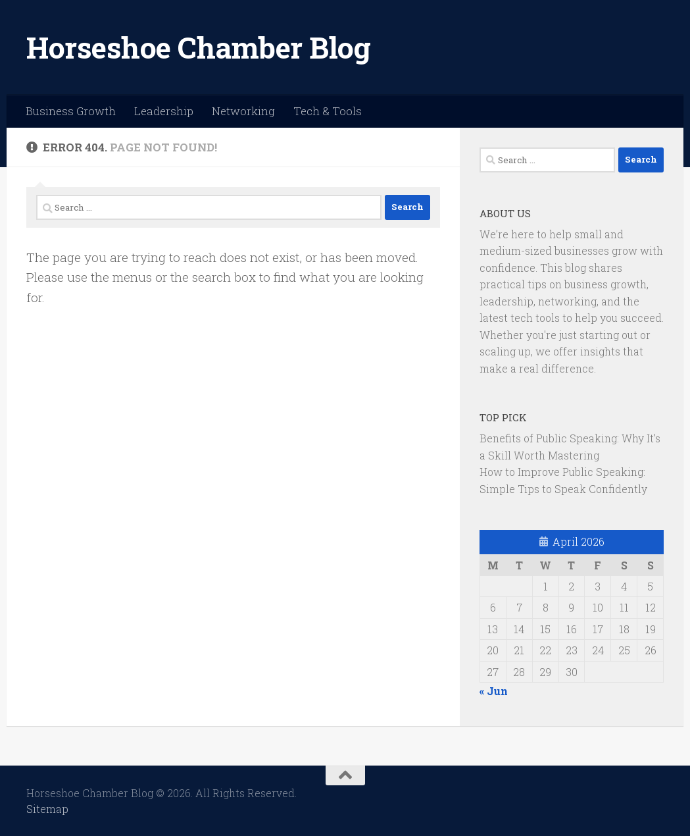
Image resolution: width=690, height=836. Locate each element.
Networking (243, 110)
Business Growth (71, 110)
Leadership (163, 110)
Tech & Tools (327, 110)
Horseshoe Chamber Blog (198, 47)
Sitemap (47, 809)
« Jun (494, 691)
